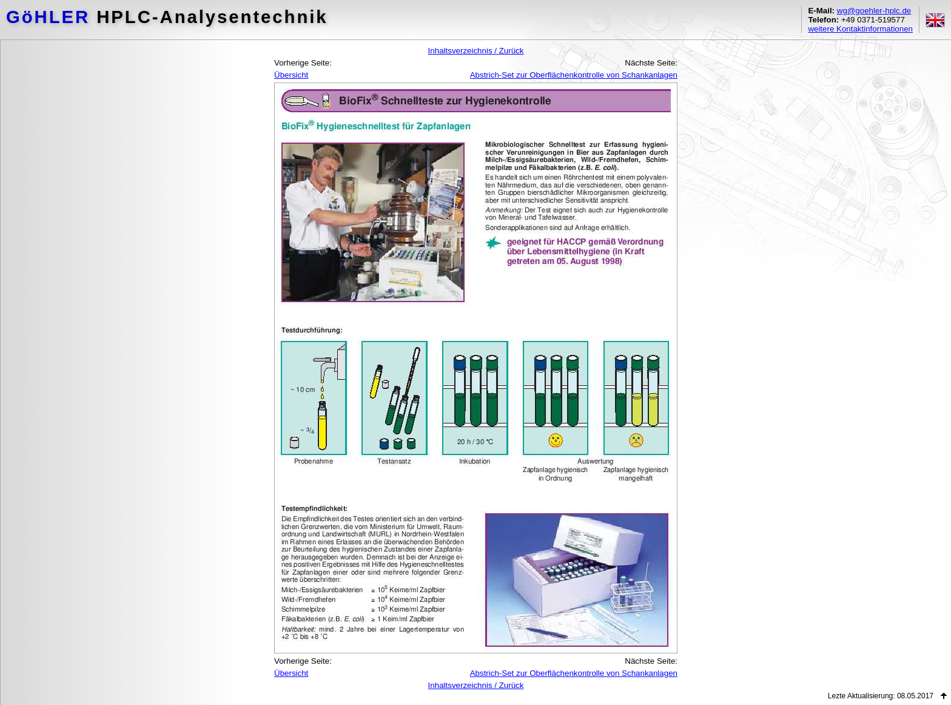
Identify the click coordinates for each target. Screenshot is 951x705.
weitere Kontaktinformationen (860, 28)
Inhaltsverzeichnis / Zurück (476, 50)
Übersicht (291, 74)
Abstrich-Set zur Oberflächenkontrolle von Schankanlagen (573, 74)
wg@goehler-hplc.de (874, 10)
